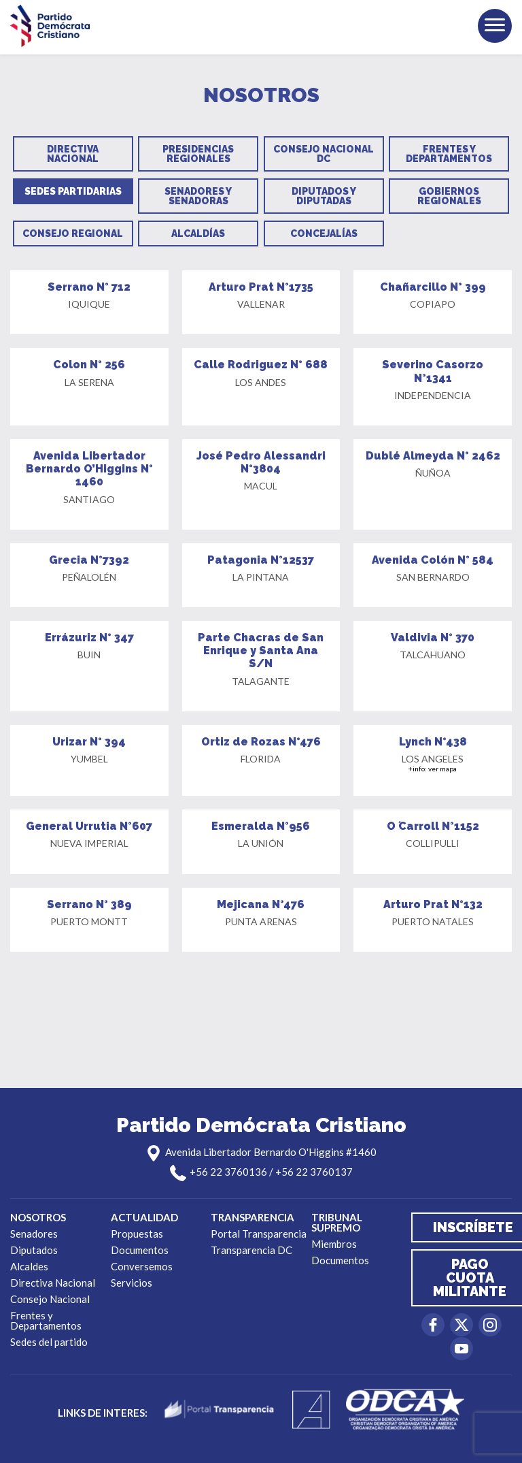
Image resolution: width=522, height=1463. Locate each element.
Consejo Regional (72, 233)
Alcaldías (198, 233)
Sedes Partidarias (73, 191)
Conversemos (142, 1266)
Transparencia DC (251, 1250)
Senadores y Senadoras (198, 196)
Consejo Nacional (50, 1299)
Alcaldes (29, 1266)
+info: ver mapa (432, 769)
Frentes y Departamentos (449, 154)
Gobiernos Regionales (449, 196)
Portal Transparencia (259, 1233)
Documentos (140, 1250)
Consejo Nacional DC (323, 154)
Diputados (34, 1250)
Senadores (34, 1233)
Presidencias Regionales (198, 154)
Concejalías (324, 233)
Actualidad (144, 1217)
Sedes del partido (49, 1342)
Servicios (131, 1282)
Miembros (334, 1244)
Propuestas (137, 1233)
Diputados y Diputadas (324, 196)
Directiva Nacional (73, 154)
